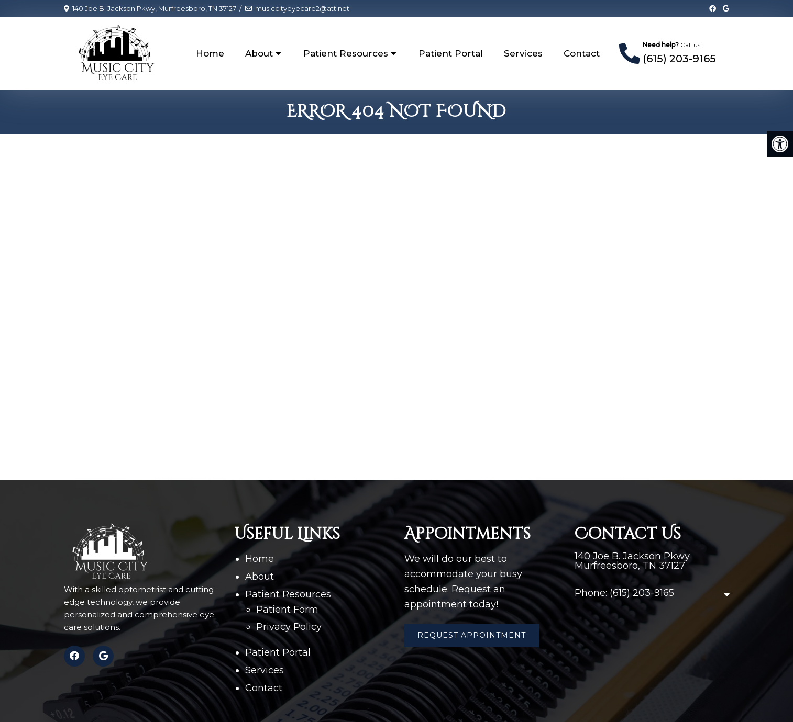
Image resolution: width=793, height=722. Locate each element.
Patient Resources (345, 53)
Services (523, 53)
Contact (582, 53)
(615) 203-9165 (679, 58)
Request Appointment (471, 635)
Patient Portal (450, 53)
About (259, 53)
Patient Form (287, 609)
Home (210, 53)
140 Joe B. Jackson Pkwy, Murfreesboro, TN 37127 (154, 8)
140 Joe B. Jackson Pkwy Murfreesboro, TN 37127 (632, 560)
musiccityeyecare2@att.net (302, 8)
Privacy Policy (289, 627)
